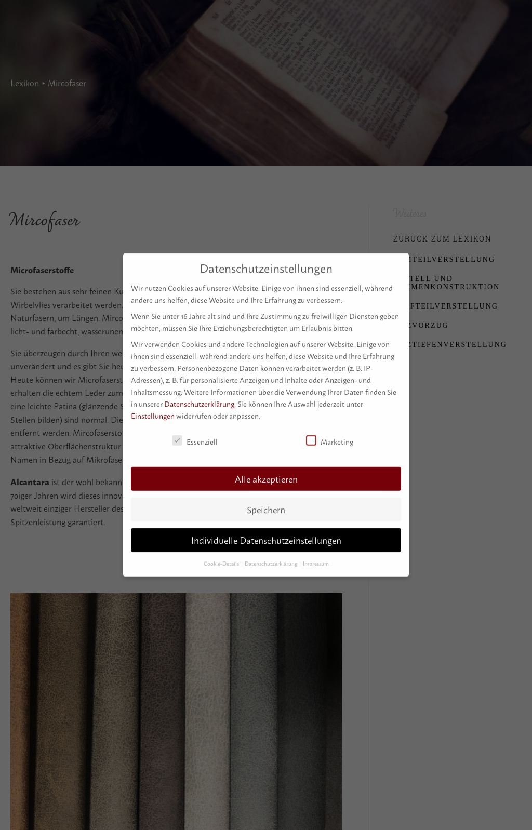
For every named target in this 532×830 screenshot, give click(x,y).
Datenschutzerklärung (199, 397)
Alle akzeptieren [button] (266, 472)
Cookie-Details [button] (222, 556)
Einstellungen (153, 409)
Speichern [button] (266, 503)
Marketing (329, 434)
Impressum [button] (316, 556)
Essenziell (195, 434)
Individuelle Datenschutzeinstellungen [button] (266, 533)
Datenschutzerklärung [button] (271, 556)
